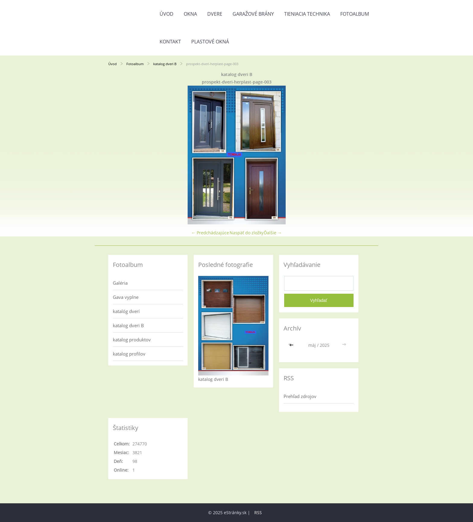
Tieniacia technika (307, 14)
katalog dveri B (164, 64)
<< (292, 345)
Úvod (166, 14)
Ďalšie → (273, 233)
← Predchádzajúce (210, 233)
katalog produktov (132, 340)
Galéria (120, 283)
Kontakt (170, 41)
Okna (190, 14)
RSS (258, 512)
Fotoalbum (354, 14)
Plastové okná (210, 41)
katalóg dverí (126, 311)
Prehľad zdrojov (300, 396)
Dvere (214, 14)
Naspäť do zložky (247, 233)
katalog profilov (129, 354)
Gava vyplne (125, 297)
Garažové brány (253, 14)
